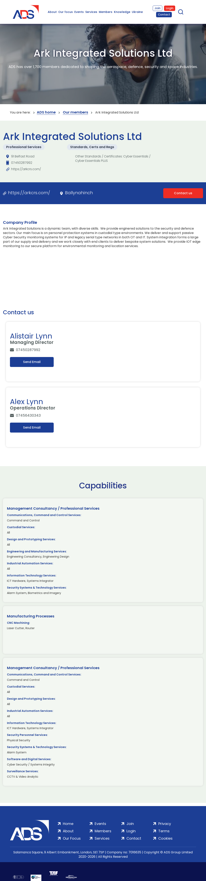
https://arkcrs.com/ (26, 169)
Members (105, 12)
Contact (164, 14)
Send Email (32, 362)
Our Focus (72, 838)
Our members (75, 112)
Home (68, 823)
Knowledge (122, 12)
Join (157, 8)
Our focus (65, 12)
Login (169, 8)
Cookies (165, 838)
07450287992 (21, 162)
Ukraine (137, 12)
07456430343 (28, 415)
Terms (164, 831)
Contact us (183, 193)
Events (79, 12)
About (52, 12)
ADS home (46, 112)
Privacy (164, 823)
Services (91, 12)
